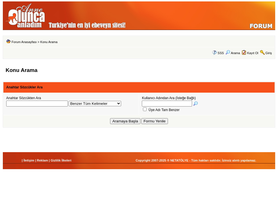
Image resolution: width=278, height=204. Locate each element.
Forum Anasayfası (24, 42)
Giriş (269, 53)
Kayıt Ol (252, 53)
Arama (233, 53)
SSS (221, 53)
